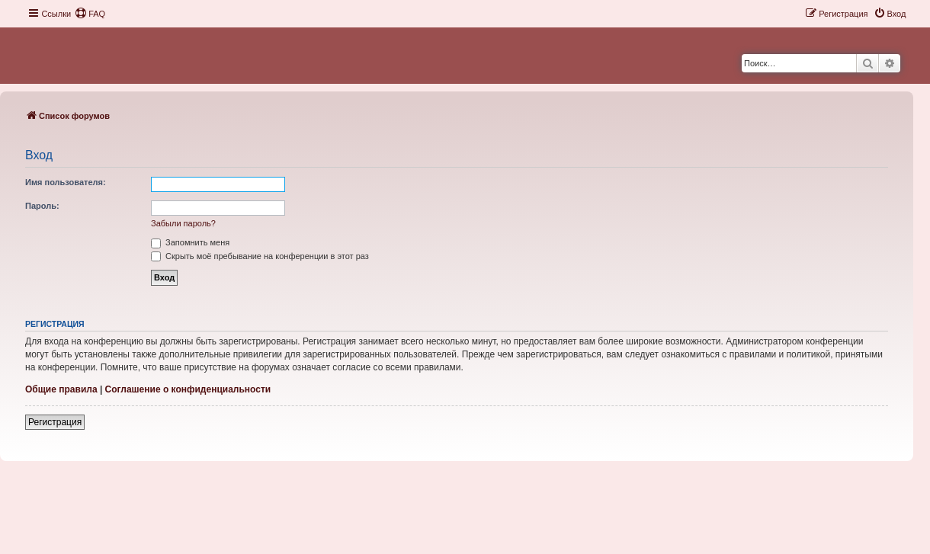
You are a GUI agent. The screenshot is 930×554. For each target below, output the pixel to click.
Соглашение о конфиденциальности (188, 389)
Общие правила (61, 389)
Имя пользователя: (65, 182)
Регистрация (55, 422)
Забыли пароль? (183, 223)
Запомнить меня (190, 242)
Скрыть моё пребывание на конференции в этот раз (260, 256)
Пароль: (42, 205)
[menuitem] (90, 14)
